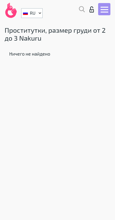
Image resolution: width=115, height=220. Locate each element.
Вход (92, 9)
